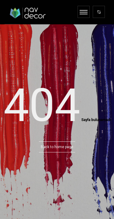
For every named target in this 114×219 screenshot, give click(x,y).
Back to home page (57, 147)
